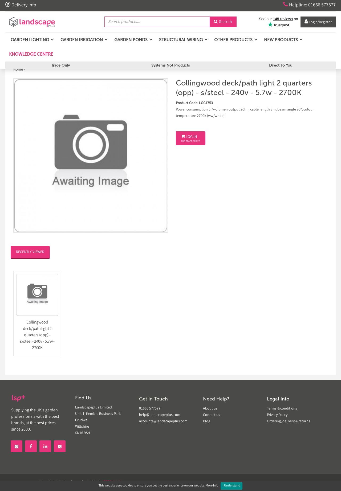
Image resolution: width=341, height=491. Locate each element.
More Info (212, 486)
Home (18, 69)
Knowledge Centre (30, 54)
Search (223, 22)
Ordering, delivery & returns (288, 421)
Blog (206, 421)
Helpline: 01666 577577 (309, 5)
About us (210, 408)
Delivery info (20, 5)
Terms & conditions (282, 408)
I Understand (231, 486)
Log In (190, 138)
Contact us (211, 415)
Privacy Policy (277, 415)
